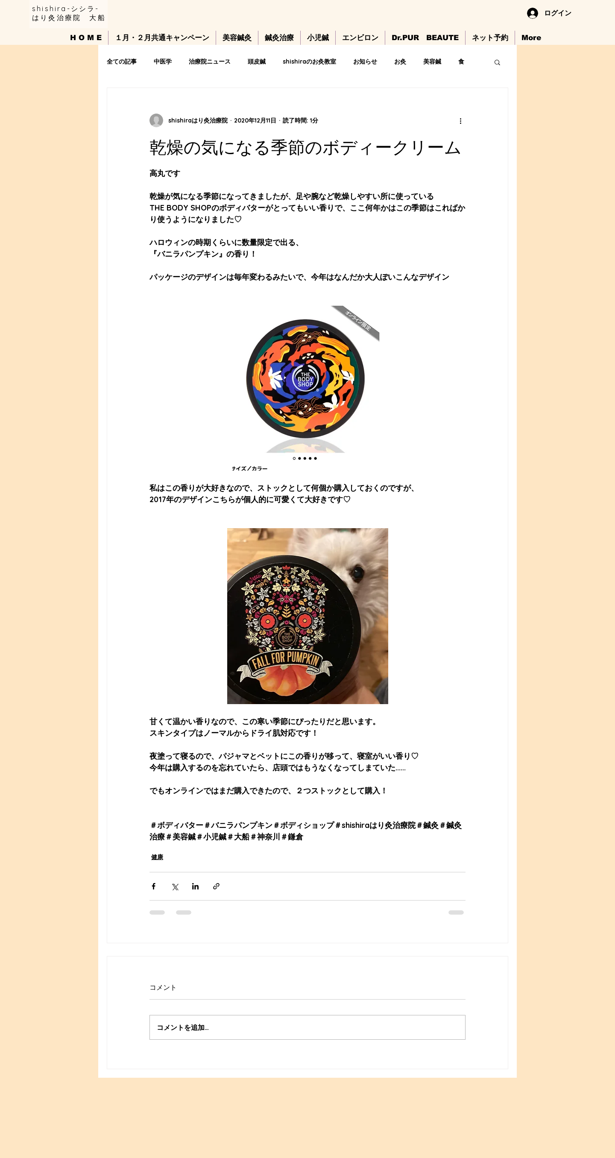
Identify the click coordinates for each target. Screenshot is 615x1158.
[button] (497, 61)
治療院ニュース (210, 61)
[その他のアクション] (460, 120)
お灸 (400, 61)
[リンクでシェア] (216, 886)
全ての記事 (122, 61)
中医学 (163, 61)
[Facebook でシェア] (153, 886)
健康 (157, 857)
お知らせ (365, 61)
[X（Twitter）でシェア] (174, 886)
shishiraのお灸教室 (309, 61)
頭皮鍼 (257, 61)
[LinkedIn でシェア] (195, 886)
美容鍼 (432, 61)
